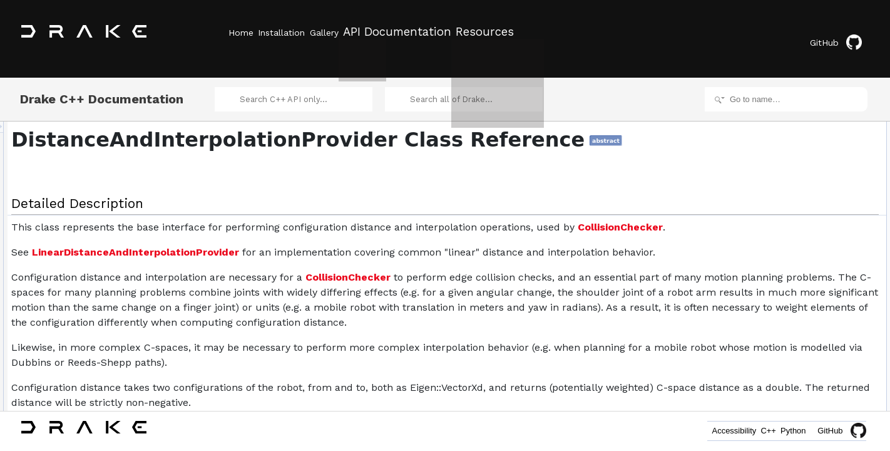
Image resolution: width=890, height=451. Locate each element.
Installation (295, 32)
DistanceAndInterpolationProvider (829, 199)
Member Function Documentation (805, 378)
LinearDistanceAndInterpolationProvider (292, 273)
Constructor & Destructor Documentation (818, 309)
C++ (747, 430)
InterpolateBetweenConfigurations (817, 171)
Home (240, 32)
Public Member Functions (792, 130)
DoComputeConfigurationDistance (817, 281)
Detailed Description (783, 116)
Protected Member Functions (798, 254)
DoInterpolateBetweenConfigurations (821, 295)
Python (786, 430)
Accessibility (698, 430)
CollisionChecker (224, 248)
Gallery (352, 32)
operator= (789, 213)
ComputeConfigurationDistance (812, 157)
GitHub (843, 33)
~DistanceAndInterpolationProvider (818, 144)
